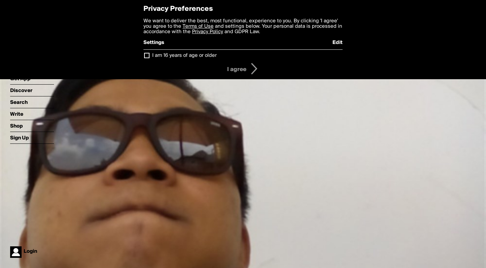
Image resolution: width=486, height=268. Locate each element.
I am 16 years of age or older (184, 55)
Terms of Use (198, 26)
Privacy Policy (207, 32)
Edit (337, 42)
